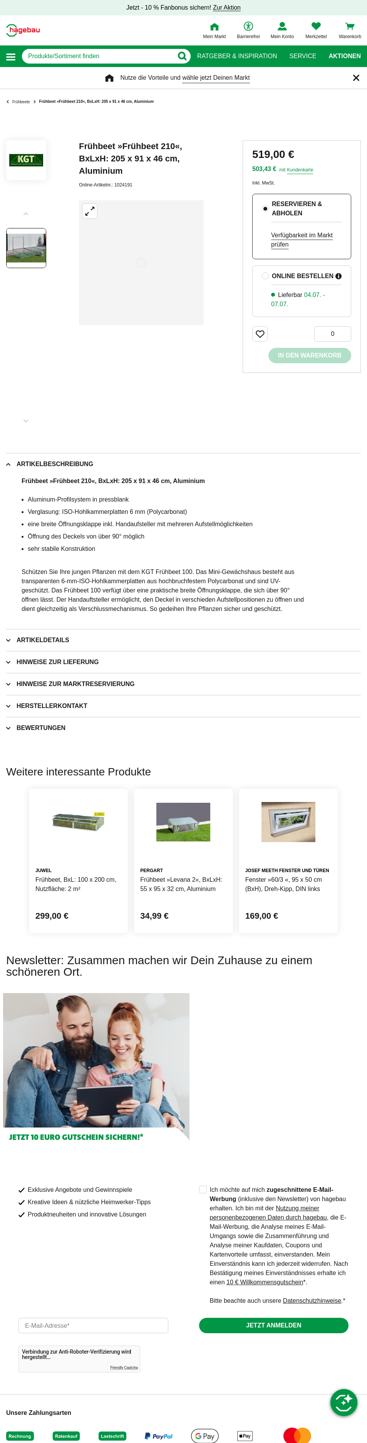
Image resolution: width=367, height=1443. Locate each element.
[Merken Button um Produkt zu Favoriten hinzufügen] (260, 334)
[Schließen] (356, 77)
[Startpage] (23, 30)
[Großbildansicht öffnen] (141, 262)
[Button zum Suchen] (182, 56)
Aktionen (344, 56)
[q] (97, 56)
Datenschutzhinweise (312, 1300)
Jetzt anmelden (273, 1325)
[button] (10, 56)
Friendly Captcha (124, 1368)
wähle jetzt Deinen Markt (216, 77)
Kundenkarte (300, 170)
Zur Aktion (227, 7)
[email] (93, 1325)
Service (302, 56)
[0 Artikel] (333, 334)
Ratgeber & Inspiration (237, 56)
